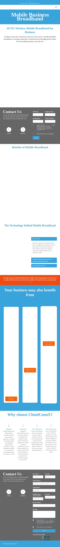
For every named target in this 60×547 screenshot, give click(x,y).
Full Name (36, 111)
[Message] (44, 514)
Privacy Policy (48, 125)
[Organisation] (44, 490)
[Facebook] (27, 1)
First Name (36, 474)
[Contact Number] (50, 121)
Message (35, 509)
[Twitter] (29, 1)
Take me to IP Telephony (11, 398)
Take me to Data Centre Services (49, 343)
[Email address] (38, 121)
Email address (37, 118)
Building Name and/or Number (37, 495)
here (30, 282)
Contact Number (50, 118)
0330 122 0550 (24, 3)
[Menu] (56, 7)
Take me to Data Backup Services (30, 370)
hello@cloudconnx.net (34, 3)
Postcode (47, 494)
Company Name (49, 111)
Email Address (37, 480)
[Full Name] (38, 114)
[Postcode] (50, 497)
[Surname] (50, 476)
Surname (48, 474)
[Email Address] (44, 483)
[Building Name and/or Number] (38, 498)
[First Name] (38, 476)
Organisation (37, 487)
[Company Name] (50, 114)
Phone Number (37, 502)
